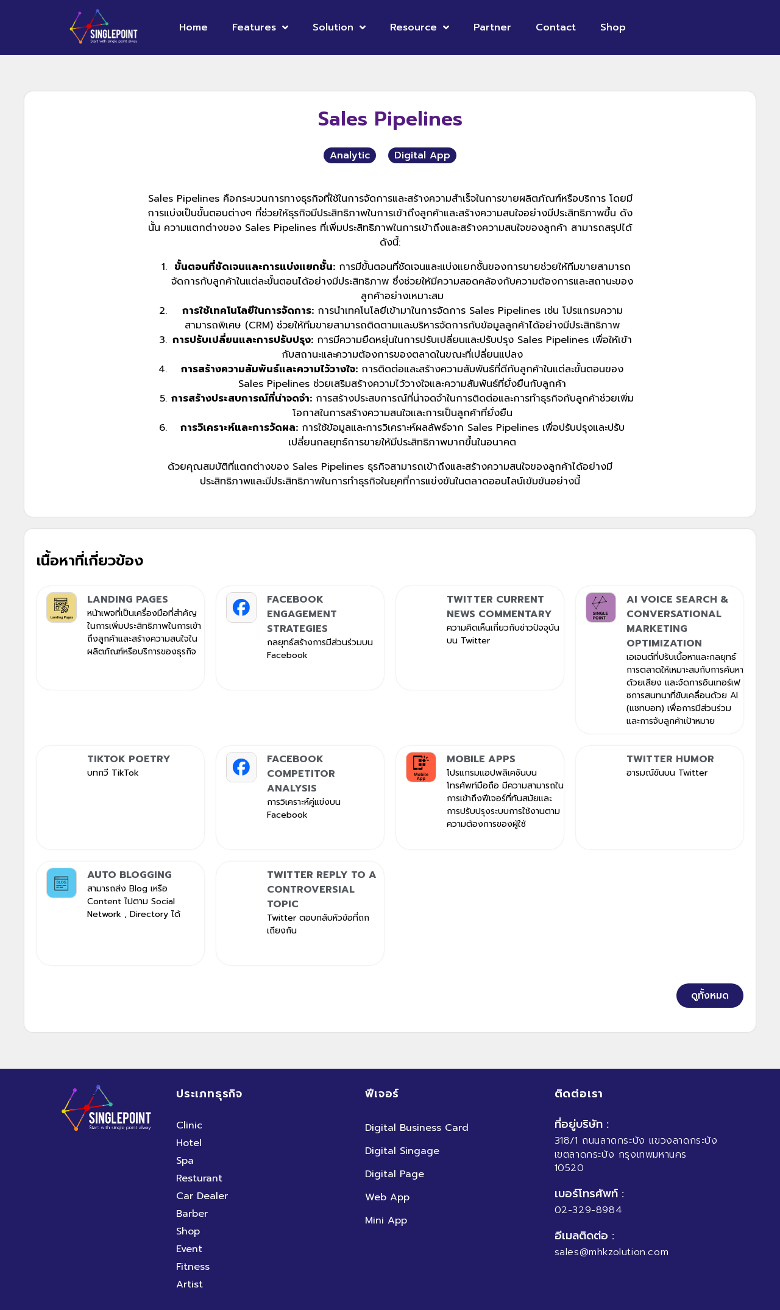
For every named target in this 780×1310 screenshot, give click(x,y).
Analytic (350, 155)
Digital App (422, 155)
